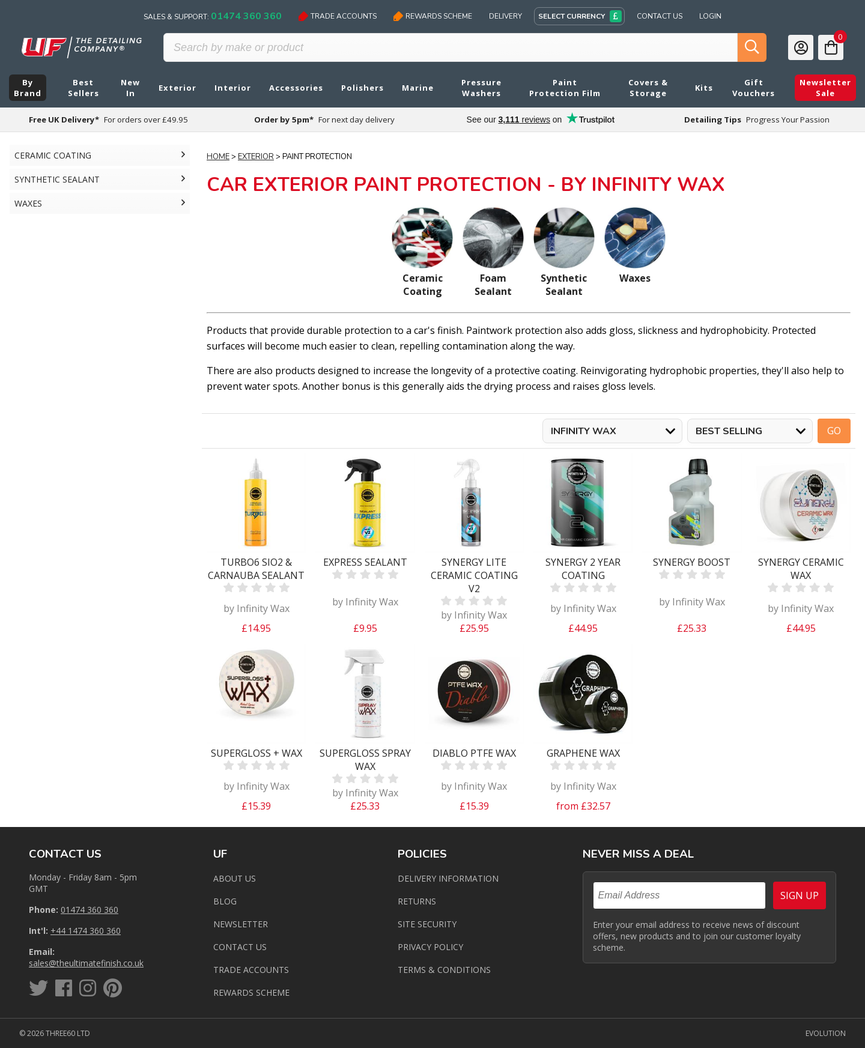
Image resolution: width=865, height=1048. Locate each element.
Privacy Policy (430, 947)
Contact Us (659, 16)
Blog (225, 901)
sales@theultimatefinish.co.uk (86, 963)
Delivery (505, 16)
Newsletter (240, 924)
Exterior (256, 156)
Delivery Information (448, 878)
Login (710, 16)
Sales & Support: (213, 16)
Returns (417, 901)
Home (218, 156)
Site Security (427, 924)
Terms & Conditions (444, 969)
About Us (234, 878)
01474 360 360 (89, 909)
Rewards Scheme (432, 16)
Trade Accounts (338, 16)
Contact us (240, 947)
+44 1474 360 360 (85, 930)
